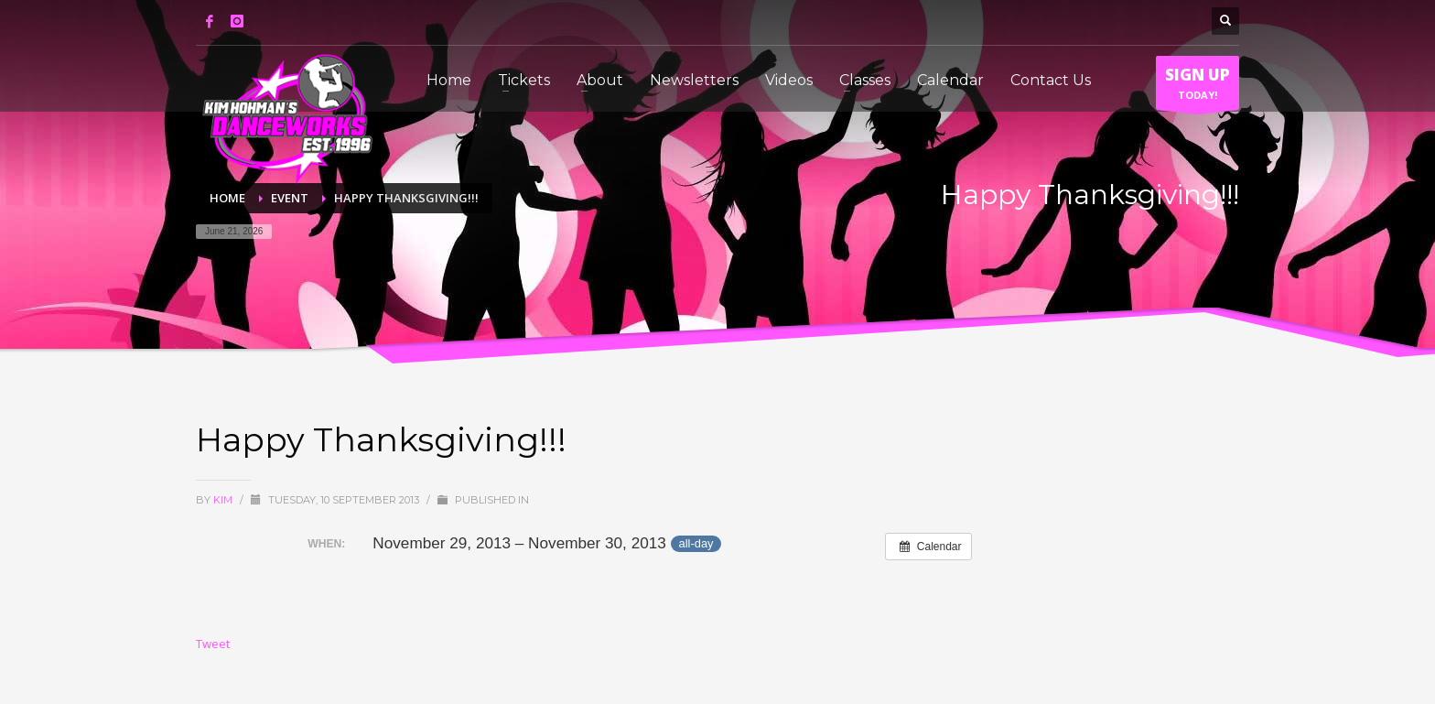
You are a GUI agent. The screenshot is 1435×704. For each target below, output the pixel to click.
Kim (224, 499)
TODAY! (1197, 87)
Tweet (213, 643)
